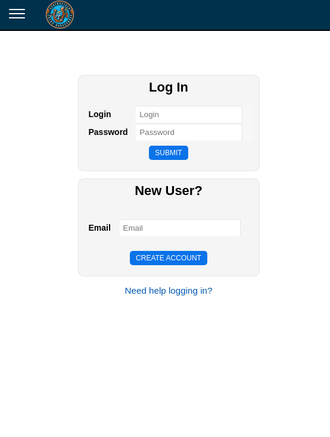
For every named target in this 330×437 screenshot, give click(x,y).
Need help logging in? (169, 290)
